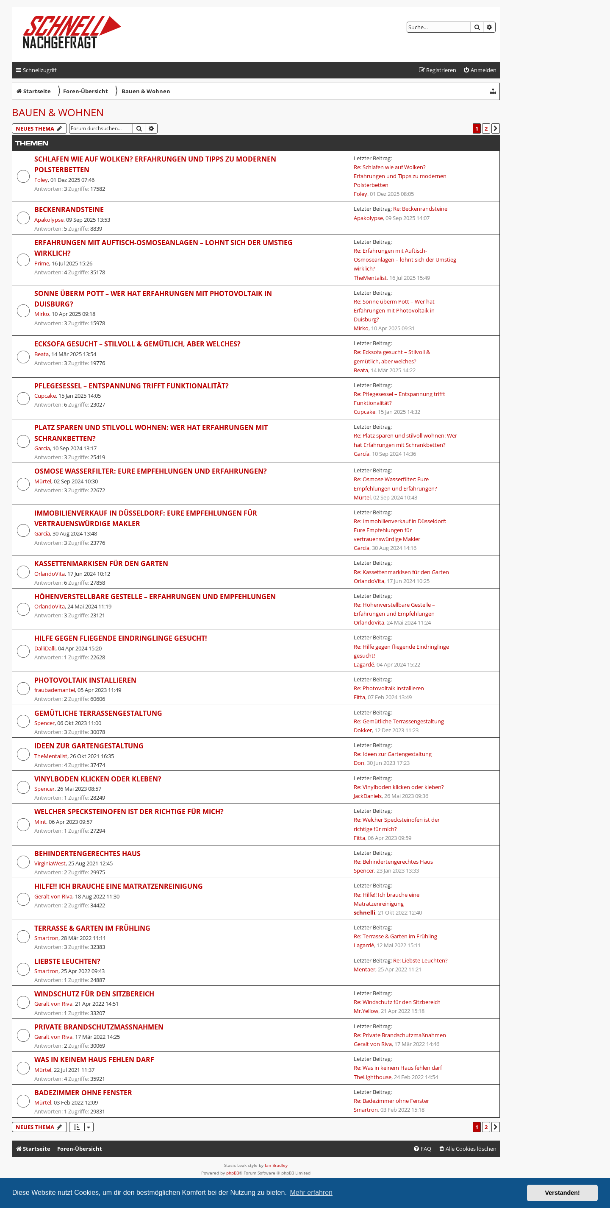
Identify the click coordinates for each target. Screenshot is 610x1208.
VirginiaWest (50, 863)
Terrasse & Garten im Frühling (92, 928)
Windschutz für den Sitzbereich (94, 994)
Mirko (41, 314)
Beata (41, 354)
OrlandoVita (49, 573)
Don (359, 763)
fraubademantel (54, 690)
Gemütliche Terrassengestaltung (98, 713)
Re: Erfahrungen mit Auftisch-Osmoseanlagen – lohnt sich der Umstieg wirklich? (405, 259)
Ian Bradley (276, 1165)
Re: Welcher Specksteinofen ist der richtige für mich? (397, 824)
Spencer (44, 723)
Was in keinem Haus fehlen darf (94, 1059)
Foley (41, 180)
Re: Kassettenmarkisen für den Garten (401, 572)
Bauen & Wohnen (58, 112)
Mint (40, 822)
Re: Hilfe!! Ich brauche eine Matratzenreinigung (386, 899)
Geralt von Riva (53, 896)
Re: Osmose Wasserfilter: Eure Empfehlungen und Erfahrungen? (395, 483)
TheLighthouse (372, 1077)
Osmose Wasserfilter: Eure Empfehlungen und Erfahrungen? (150, 471)
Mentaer (364, 969)
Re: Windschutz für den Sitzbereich (397, 1002)
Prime (41, 263)
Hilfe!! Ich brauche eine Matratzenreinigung (118, 886)
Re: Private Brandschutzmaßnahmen (400, 1035)
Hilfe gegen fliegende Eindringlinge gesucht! (120, 638)
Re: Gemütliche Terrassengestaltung (399, 721)
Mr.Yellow (366, 1011)
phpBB (232, 1173)
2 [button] (486, 128)
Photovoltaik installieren (85, 680)
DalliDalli (44, 648)
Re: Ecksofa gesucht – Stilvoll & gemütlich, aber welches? (392, 356)
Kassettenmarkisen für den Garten (101, 563)
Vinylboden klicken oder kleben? (97, 779)
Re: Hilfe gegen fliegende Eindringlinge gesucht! (401, 651)
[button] (495, 128)
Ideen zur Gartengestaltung (89, 745)
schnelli (364, 912)
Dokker (363, 730)
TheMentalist (370, 278)
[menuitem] (480, 70)
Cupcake (45, 395)
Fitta (359, 697)
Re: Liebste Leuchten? (420, 960)
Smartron (46, 938)
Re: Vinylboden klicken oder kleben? (399, 787)
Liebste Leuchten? (67, 961)
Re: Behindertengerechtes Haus (393, 861)
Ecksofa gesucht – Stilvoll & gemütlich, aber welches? (137, 344)
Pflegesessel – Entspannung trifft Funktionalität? (131, 386)
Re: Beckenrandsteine (420, 208)
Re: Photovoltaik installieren (389, 688)
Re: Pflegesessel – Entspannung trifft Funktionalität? (399, 398)
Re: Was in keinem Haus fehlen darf (398, 1067)
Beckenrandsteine (69, 209)
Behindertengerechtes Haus (87, 853)
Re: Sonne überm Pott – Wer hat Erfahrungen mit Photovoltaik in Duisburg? (394, 310)
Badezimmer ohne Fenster (83, 1092)
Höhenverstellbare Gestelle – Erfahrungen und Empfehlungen (155, 596)
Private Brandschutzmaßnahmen (99, 1027)
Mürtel (42, 481)
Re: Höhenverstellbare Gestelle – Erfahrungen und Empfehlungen (394, 609)
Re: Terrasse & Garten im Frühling (395, 936)
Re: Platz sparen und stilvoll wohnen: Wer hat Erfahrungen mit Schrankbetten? (405, 440)
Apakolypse (49, 219)
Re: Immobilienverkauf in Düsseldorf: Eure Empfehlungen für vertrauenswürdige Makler (400, 530)
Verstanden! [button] (562, 1192)
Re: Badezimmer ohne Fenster (391, 1101)
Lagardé (364, 664)
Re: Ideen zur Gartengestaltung (393, 754)
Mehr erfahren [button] (311, 1192)
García (42, 448)
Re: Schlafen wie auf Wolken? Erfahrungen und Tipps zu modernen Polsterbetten (400, 176)
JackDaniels (368, 796)
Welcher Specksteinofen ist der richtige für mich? (129, 811)
